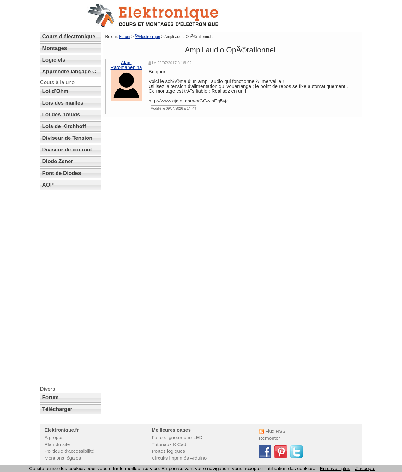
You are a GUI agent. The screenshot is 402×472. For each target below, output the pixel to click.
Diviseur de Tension (67, 138)
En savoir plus (335, 468)
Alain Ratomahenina (126, 65)
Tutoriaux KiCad (169, 444)
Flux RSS (272, 431)
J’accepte (365, 468)
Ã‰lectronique (147, 36)
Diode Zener (57, 161)
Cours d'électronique (68, 37)
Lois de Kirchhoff (64, 126)
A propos (54, 437)
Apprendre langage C (69, 72)
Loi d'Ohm (55, 91)
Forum (50, 398)
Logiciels (53, 60)
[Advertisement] (70, 288)
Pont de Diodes (61, 173)
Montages (54, 48)
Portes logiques (168, 451)
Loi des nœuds (61, 115)
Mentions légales (63, 458)
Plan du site (57, 444)
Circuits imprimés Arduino (179, 458)
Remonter (269, 438)
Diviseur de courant (67, 150)
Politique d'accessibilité (69, 451)
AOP (48, 185)
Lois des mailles (62, 103)
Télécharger (57, 409)
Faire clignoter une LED (177, 437)
